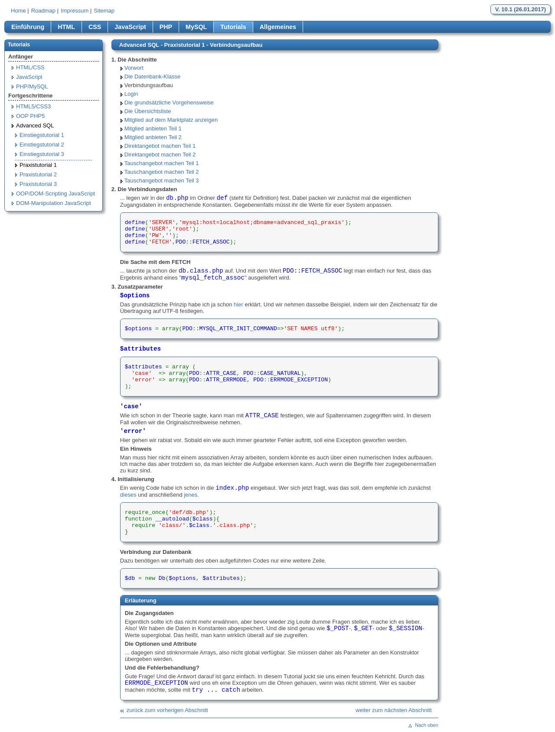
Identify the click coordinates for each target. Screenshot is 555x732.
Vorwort (134, 68)
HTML (66, 26)
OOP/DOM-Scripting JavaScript (55, 193)
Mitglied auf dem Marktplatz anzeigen (171, 120)
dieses (128, 494)
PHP (166, 26)
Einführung (27, 26)
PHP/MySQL (32, 86)
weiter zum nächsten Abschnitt (394, 710)
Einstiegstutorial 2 (42, 144)
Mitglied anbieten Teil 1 (153, 128)
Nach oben (426, 725)
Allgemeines (278, 26)
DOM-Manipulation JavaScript (53, 203)
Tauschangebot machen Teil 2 (161, 172)
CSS (94, 26)
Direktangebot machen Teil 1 (160, 146)
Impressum (74, 10)
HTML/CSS (30, 67)
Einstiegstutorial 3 (42, 154)
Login (131, 94)
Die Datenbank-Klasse (152, 76)
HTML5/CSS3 (33, 106)
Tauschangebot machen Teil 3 (161, 180)
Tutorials (233, 26)
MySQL (196, 26)
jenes (190, 494)
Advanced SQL (35, 125)
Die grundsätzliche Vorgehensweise (169, 102)
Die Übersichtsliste (147, 111)
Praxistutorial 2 (38, 174)
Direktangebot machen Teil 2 (160, 154)
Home (18, 10)
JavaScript (130, 26)
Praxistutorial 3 (38, 184)
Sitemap (104, 10)
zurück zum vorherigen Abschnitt (167, 710)
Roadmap (43, 10)
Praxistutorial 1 (38, 165)
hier (238, 304)
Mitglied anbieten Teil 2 (153, 137)
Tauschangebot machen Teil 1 (161, 163)
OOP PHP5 (30, 116)
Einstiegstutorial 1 (42, 135)
